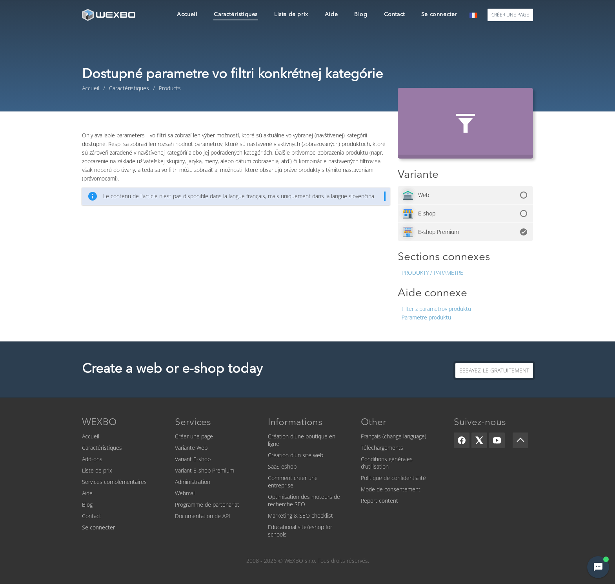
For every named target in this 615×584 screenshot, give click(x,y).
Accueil (90, 436)
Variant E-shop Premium (204, 470)
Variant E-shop (193, 459)
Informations (295, 422)
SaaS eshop (282, 466)
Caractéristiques (102, 447)
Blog (87, 504)
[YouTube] (497, 440)
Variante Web (191, 447)
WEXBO (99, 422)
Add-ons (92, 459)
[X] (479, 440)
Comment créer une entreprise (293, 481)
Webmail (185, 493)
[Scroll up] (520, 440)
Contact (91, 516)
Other (373, 422)
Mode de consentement (390, 489)
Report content (379, 500)
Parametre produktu (426, 317)
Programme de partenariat (207, 504)
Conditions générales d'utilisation (387, 462)
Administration (192, 481)
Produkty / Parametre (432, 272)
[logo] (109, 15)
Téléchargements (382, 447)
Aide (87, 493)
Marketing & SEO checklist (300, 515)
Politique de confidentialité (393, 478)
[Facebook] (461, 440)
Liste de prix (97, 470)
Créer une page (194, 436)
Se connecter (98, 527)
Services (193, 422)
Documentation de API (202, 516)
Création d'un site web (295, 455)
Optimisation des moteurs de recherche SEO (304, 500)
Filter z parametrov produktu (436, 308)
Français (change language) (393, 436)
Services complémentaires (114, 481)
